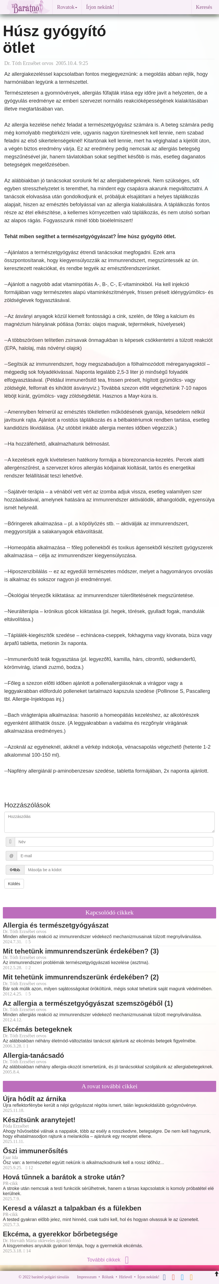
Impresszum (86, 1277)
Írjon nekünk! (100, 7)
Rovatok (67, 7)
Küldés (14, 883)
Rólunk (107, 1277)
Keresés (204, 7)
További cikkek (109, 1260)
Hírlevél (125, 1277)
